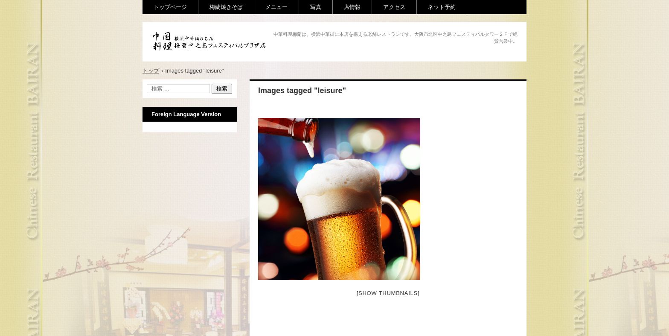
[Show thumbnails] (388, 293)
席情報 (352, 7)
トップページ (170, 7)
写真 (315, 7)
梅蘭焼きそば (226, 7)
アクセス (394, 7)
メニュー (276, 7)
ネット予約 (442, 7)
